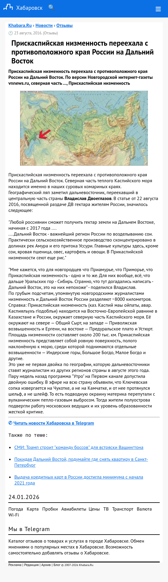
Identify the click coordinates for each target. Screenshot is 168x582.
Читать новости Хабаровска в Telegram (54, 423)
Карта (33, 510)
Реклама (14, 566)
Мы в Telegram (29, 530)
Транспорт (122, 510)
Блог (56, 566)
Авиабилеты (73, 510)
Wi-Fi (13, 516)
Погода (15, 510)
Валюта (144, 510)
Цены (94, 510)
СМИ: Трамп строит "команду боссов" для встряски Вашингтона (78, 448)
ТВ (106, 510)
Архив (46, 566)
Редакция (31, 566)
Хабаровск (21, 7)
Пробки (50, 510)
